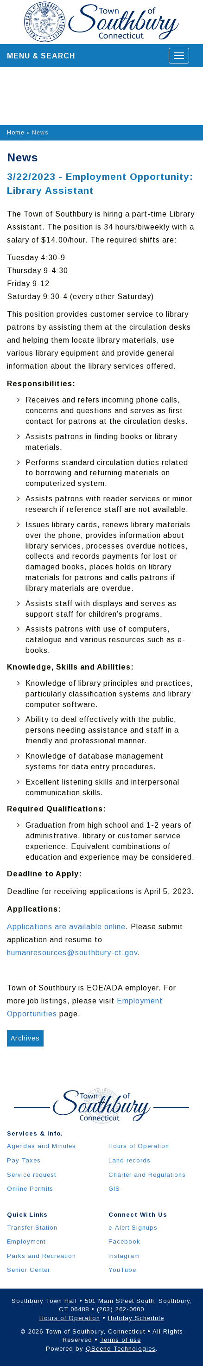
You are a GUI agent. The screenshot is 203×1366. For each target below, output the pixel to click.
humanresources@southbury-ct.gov (72, 953)
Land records (129, 1160)
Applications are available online (66, 927)
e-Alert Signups (133, 1227)
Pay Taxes (24, 1160)
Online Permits (30, 1188)
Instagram (124, 1255)
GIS (114, 1188)
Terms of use (120, 1339)
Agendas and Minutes (41, 1146)
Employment (26, 1241)
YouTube (122, 1269)
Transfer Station (32, 1227)
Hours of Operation (138, 1146)
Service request (31, 1174)
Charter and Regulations (147, 1174)
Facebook (124, 1241)
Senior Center (28, 1269)
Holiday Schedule (136, 1318)
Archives (25, 1038)
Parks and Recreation (41, 1255)
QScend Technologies (121, 1348)
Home (16, 132)
